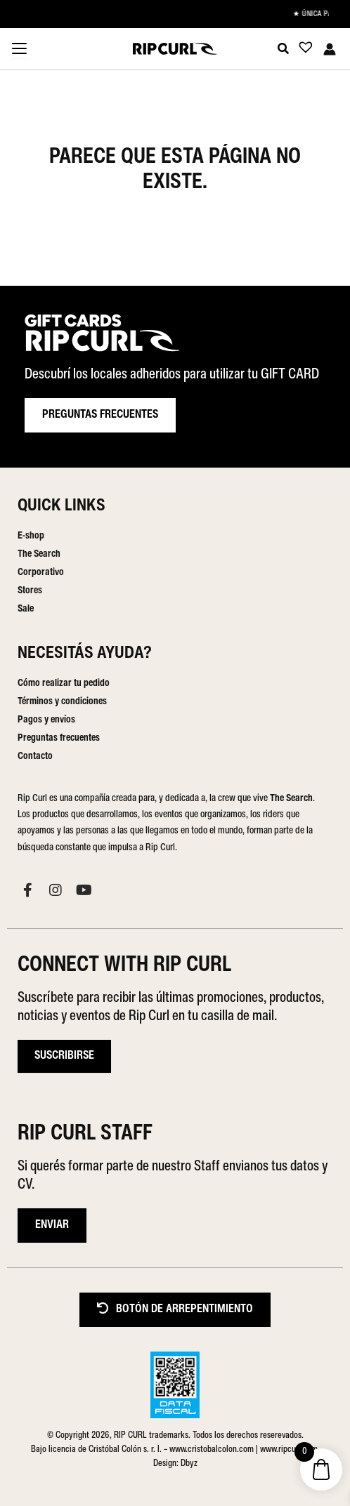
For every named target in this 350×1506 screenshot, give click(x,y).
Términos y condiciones (62, 701)
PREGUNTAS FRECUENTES (100, 415)
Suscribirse (64, 1056)
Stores (30, 591)
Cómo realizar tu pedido (64, 683)
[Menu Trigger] (19, 49)
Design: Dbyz (175, 1463)
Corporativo (41, 572)
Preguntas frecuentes (59, 738)
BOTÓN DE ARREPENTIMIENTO (175, 1309)
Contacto (35, 756)
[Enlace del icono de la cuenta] (329, 49)
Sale (26, 609)
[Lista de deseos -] (301, 50)
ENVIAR (52, 1225)
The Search (39, 554)
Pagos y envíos (46, 720)
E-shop (31, 536)
